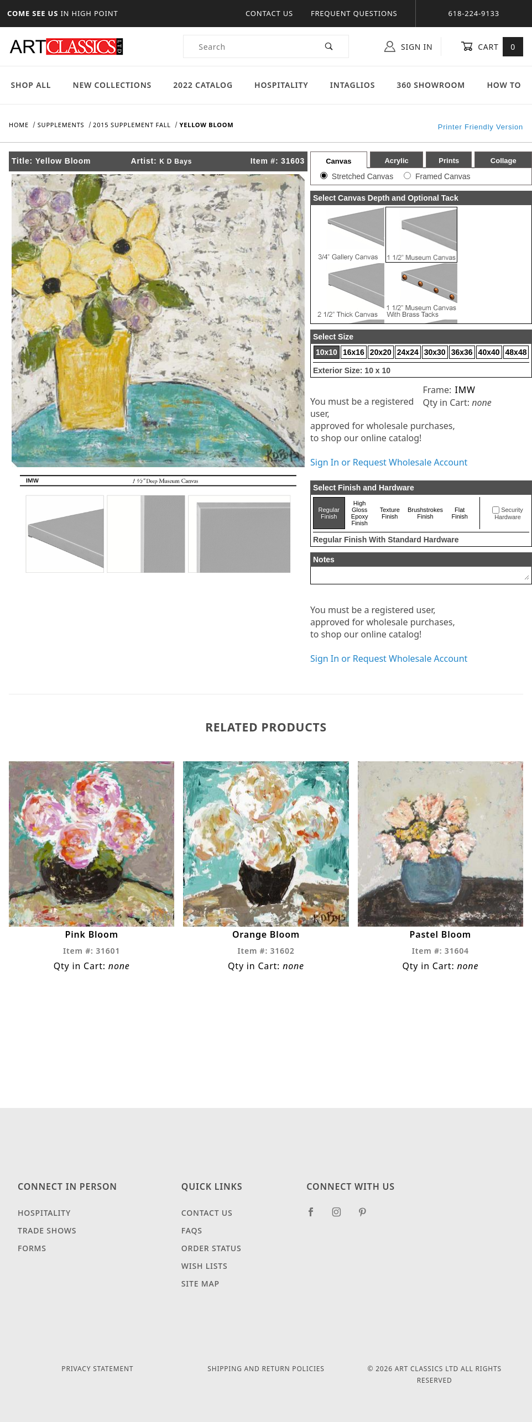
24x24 (408, 352)
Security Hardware (508, 513)
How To (504, 85)
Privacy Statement (97, 1368)
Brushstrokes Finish (425, 513)
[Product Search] (247, 46)
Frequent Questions (354, 13)
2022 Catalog (203, 85)
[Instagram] (341, 1216)
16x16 (353, 352)
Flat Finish (460, 513)
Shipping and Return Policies (265, 1368)
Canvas (338, 161)
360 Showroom (431, 85)
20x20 (381, 352)
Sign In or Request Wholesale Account (388, 462)
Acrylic (396, 160)
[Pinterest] (367, 1216)
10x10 (326, 352)
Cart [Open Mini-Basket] (492, 46)
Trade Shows (47, 1230)
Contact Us (269, 13)
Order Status (211, 1248)
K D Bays (175, 161)
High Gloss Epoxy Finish (359, 513)
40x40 (489, 352)
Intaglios (352, 85)
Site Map (200, 1283)
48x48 (516, 352)
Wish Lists (204, 1266)
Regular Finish (329, 513)
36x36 (462, 352)
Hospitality (281, 85)
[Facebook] (315, 1216)
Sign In (408, 46)
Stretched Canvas (362, 176)
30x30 (435, 352)
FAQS (191, 1230)
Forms (32, 1248)
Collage (504, 160)
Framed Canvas (443, 176)
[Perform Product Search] (329, 46)
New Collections (112, 85)
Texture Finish (390, 513)
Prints (449, 160)
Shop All (31, 85)
